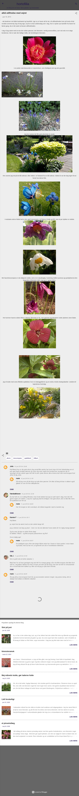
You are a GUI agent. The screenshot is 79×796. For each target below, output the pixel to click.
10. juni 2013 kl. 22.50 (27, 494)
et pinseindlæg (8, 723)
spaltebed (27, 458)
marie (18, 478)
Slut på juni (7, 627)
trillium (36, 458)
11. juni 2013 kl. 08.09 (21, 574)
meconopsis (17, 458)
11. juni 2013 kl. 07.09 (21, 556)
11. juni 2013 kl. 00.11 (23, 517)
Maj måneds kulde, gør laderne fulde (18, 675)
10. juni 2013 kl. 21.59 (27, 478)
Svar (12, 489)
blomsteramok (8, 651)
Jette (11, 466)
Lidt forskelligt (8, 699)
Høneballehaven (15, 494)
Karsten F (13, 517)
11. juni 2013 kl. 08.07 (27, 540)
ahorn (9, 458)
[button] (76, 13)
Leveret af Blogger (39, 792)
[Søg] (76, 4)
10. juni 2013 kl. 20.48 (20, 466)
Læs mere (73, 645)
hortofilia (23, 4)
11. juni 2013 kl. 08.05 (27, 504)
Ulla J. (12, 556)
